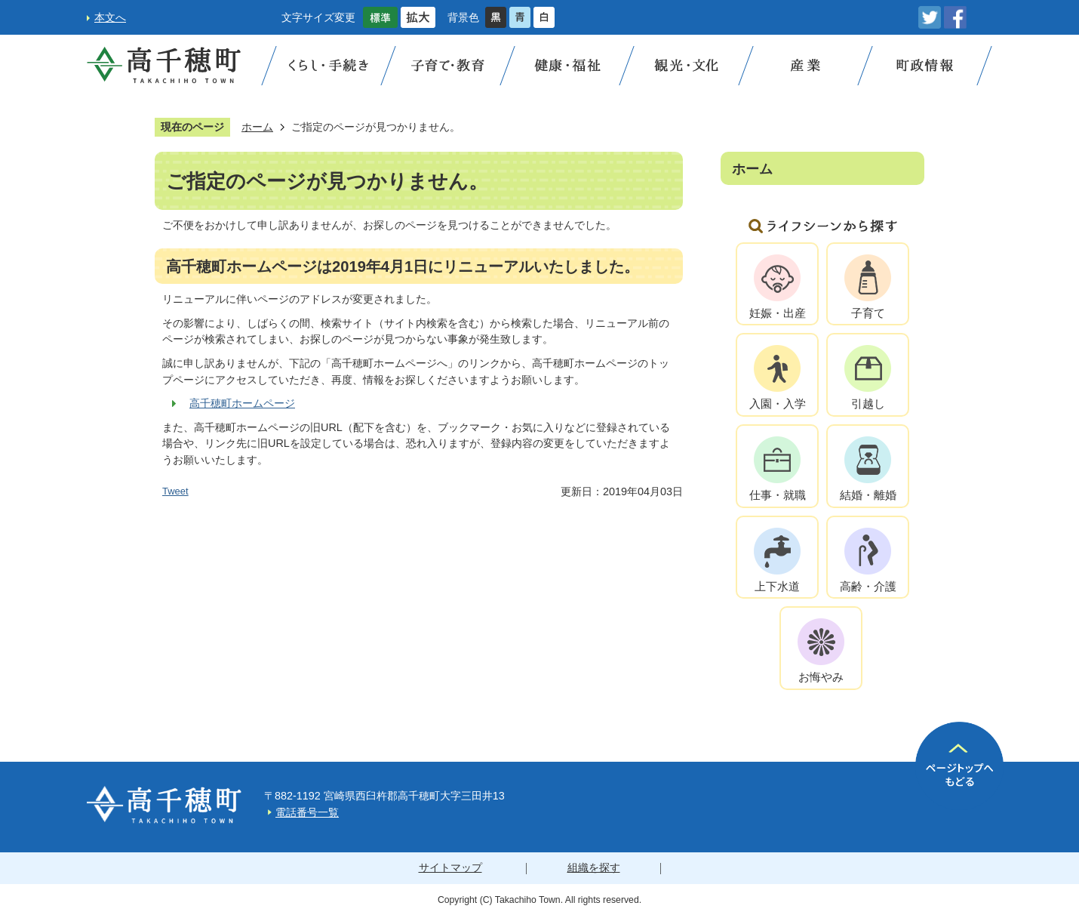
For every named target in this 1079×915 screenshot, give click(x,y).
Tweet (175, 491)
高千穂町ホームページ (242, 403)
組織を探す (593, 867)
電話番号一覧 (307, 812)
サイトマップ (450, 867)
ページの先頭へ (959, 766)
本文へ (110, 17)
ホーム (257, 127)
